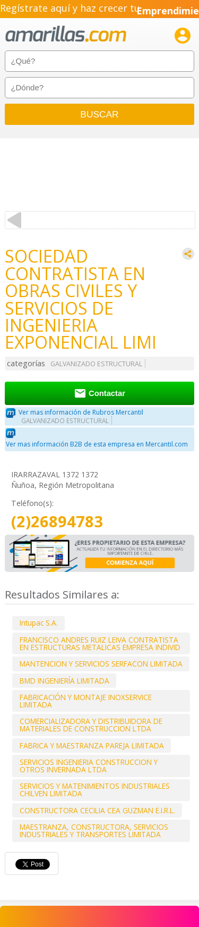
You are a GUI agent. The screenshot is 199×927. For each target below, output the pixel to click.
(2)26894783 (57, 521)
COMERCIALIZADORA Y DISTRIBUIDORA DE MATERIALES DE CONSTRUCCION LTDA (91, 725)
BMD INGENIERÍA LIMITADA (64, 681)
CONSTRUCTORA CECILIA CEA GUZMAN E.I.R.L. (97, 810)
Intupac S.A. (39, 623)
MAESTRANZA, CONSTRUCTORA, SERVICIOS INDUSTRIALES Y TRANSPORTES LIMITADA (94, 830)
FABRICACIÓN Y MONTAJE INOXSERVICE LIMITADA (86, 701)
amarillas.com (66, 34)
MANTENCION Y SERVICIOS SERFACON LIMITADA (101, 664)
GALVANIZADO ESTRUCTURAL (96, 363)
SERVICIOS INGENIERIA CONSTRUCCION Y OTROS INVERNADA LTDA (89, 765)
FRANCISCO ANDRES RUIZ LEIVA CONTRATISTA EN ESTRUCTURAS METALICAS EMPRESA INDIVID (100, 643)
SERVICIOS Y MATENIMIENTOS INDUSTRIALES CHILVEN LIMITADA (95, 789)
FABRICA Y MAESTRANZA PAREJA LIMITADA (92, 745)
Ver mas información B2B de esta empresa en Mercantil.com (97, 444)
